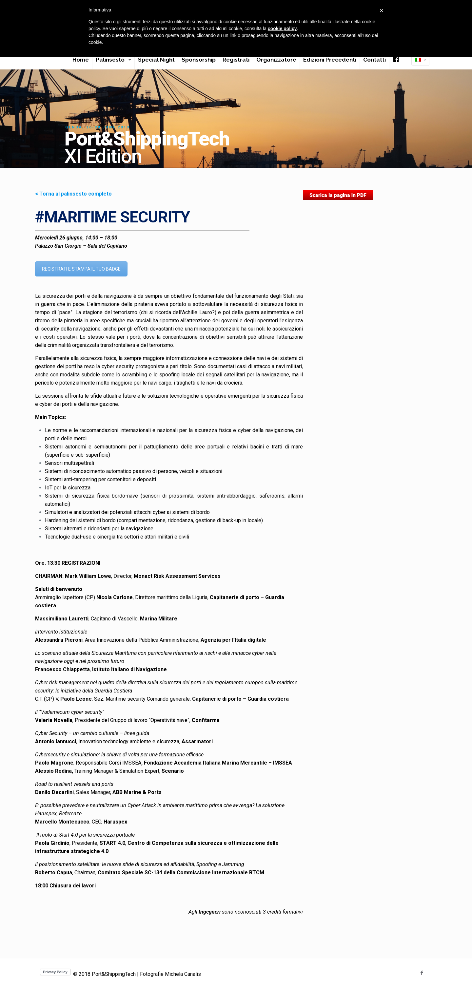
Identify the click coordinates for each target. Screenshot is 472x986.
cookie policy (282, 28)
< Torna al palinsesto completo (73, 194)
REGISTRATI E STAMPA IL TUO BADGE (81, 269)
